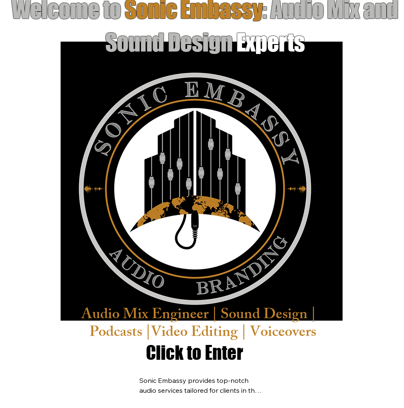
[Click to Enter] (194, 352)
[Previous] (31, 181)
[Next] (372, 181)
